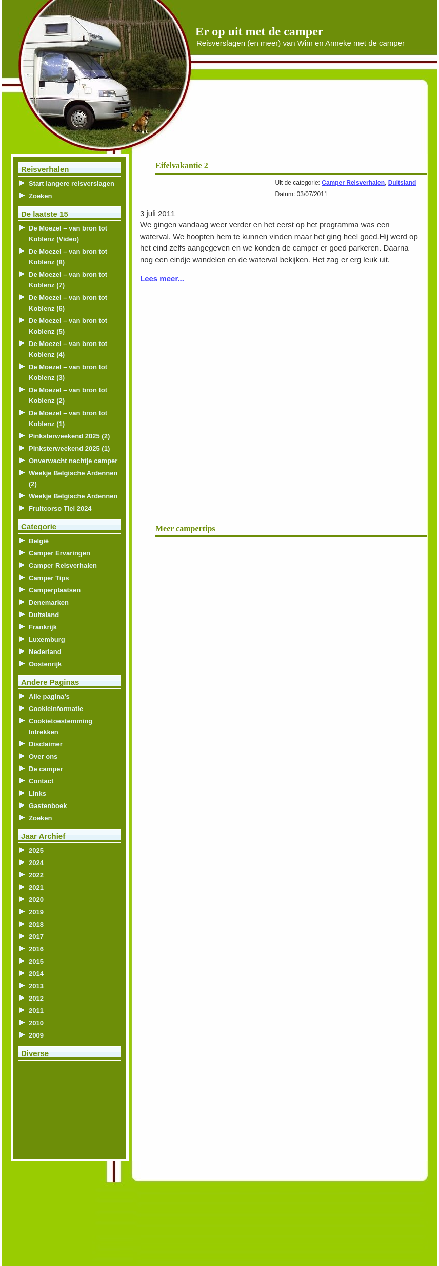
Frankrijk (43, 627)
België (39, 541)
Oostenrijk (45, 664)
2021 (36, 887)
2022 (36, 875)
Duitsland (402, 182)
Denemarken (49, 602)
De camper (46, 769)
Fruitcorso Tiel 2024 (60, 508)
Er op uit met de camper (259, 31)
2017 (36, 937)
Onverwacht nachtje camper (73, 461)
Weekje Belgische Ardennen (73, 496)
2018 (36, 924)
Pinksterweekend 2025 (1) (69, 448)
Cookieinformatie (56, 709)
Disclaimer (46, 744)
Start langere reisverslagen (71, 183)
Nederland (45, 652)
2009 (36, 1035)
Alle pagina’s (49, 696)
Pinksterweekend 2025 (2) (69, 436)
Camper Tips (49, 578)
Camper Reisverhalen (353, 182)
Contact (41, 781)
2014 (36, 973)
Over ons (43, 756)
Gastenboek (48, 806)
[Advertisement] (303, 123)
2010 (36, 1023)
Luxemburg (47, 639)
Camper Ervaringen (59, 553)
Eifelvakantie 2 (181, 165)
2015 (36, 961)
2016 (36, 949)
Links (37, 793)
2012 (36, 998)
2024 (36, 863)
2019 (36, 912)
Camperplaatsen (55, 590)
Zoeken (40, 196)
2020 (36, 900)
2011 (36, 1010)
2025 (36, 850)
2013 (36, 986)
